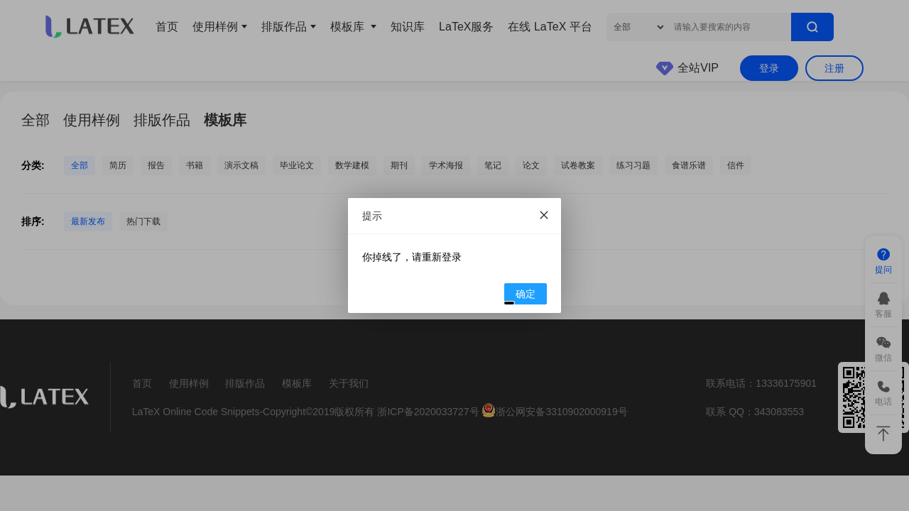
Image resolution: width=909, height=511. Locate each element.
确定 (520, 296)
